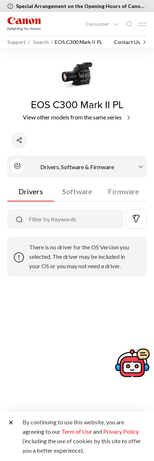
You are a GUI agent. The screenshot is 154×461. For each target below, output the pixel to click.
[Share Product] (19, 140)
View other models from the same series (77, 117)
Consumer (97, 24)
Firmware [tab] (123, 191)
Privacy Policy (121, 431)
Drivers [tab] (31, 191)
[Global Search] (129, 24)
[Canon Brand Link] (24, 23)
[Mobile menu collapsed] (142, 24)
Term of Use (76, 431)
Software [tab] (77, 191)
